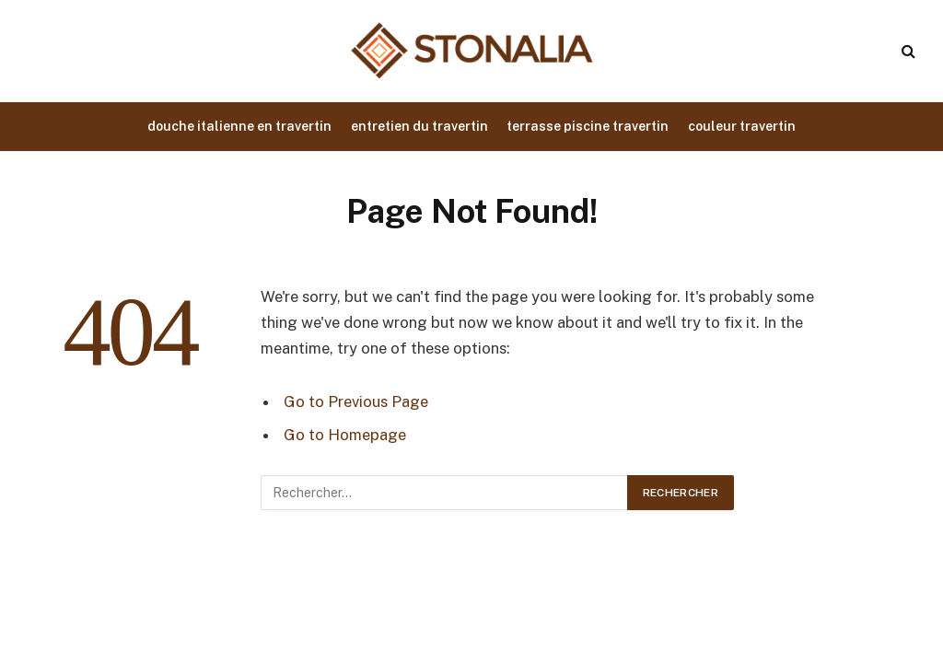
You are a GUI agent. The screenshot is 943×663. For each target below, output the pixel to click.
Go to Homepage (345, 434)
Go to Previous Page (356, 401)
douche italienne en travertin (239, 126)
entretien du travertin (419, 126)
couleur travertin (742, 126)
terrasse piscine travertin (587, 126)
